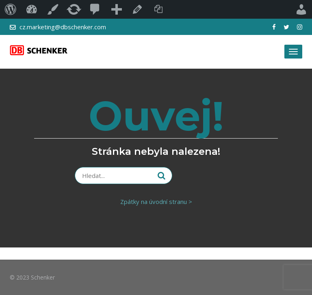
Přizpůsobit (52, 9)
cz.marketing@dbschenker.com (63, 27)
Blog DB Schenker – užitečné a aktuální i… (31, 9)
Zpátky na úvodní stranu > (156, 201)
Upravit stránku (137, 9)
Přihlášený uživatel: (301, 9)
